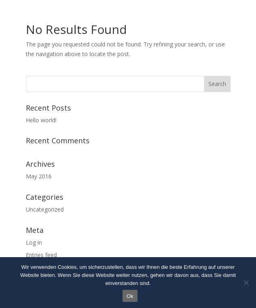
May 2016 (39, 176)
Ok (130, 296)
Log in (34, 242)
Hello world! (41, 120)
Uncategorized (45, 209)
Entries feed (41, 255)
